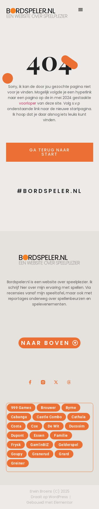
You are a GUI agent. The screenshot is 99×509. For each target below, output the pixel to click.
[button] (80, 9)
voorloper (27, 103)
